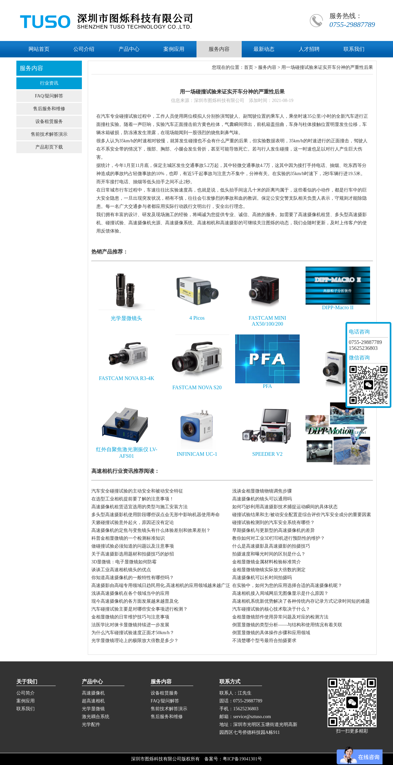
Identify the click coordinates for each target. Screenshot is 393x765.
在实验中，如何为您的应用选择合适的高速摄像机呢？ (287, 585)
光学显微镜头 (126, 318)
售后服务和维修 (49, 108)
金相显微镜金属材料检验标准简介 (266, 561)
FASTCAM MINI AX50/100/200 (267, 321)
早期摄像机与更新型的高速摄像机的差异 (273, 530)
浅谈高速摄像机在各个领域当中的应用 (130, 593)
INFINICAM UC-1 (197, 454)
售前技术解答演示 (49, 134)
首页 (248, 67)
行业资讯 (49, 83)
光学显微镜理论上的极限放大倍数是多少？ (134, 640)
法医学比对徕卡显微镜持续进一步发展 (130, 624)
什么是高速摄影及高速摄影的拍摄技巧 (271, 546)
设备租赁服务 (49, 121)
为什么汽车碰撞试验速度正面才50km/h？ (132, 632)
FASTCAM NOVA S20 (197, 387)
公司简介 (25, 693)
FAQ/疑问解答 (49, 95)
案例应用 (25, 700)
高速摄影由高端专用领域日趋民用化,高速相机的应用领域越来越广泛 (160, 585)
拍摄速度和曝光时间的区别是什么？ (269, 554)
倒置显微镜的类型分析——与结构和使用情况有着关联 (287, 624)
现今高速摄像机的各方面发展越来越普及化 (134, 601)
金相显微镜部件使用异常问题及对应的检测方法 (280, 616)
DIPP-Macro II (337, 307)
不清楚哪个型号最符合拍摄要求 (264, 640)
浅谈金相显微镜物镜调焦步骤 (262, 491)
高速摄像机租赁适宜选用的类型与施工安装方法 (139, 506)
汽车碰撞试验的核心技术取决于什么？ (271, 609)
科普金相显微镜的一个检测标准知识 (128, 538)
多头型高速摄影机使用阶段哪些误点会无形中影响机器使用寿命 (155, 514)
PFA (267, 386)
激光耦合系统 (95, 716)
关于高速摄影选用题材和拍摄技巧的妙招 (132, 554)
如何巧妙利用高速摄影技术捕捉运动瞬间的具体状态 (285, 506)
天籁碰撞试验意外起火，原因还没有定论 (132, 522)
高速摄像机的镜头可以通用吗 (262, 498)
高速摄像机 (93, 693)
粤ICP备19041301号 (242, 758)
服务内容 (267, 67)
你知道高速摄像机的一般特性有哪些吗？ (132, 577)
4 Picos (197, 318)
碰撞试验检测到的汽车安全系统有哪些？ (273, 522)
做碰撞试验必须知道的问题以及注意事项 (132, 546)
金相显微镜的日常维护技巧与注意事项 (130, 616)
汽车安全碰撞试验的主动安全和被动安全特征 (137, 491)
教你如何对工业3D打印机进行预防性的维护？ (278, 538)
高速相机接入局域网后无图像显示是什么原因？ (280, 593)
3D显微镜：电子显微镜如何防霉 (124, 561)
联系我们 (25, 708)
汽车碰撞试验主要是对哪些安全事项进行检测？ (139, 609)
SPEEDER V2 (267, 454)
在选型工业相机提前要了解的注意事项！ (132, 498)
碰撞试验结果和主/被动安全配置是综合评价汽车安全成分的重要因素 (301, 514)
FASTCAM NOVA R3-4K (126, 378)
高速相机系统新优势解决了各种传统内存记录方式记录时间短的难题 (301, 601)
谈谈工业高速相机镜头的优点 (121, 569)
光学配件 (91, 724)
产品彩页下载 (49, 147)
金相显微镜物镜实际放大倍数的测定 (269, 569)
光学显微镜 (93, 708)
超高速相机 (93, 700)
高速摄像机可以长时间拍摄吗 (262, 577)
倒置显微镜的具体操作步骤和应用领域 (271, 632)
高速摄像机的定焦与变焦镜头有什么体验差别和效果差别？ (151, 530)
